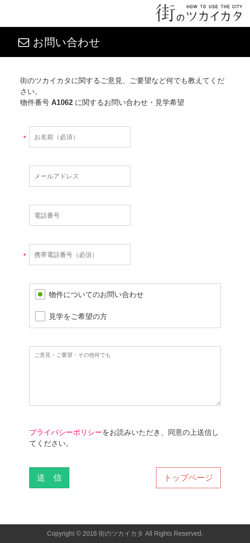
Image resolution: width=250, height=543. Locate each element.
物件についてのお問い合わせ (96, 294)
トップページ (188, 477)
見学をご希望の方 (78, 316)
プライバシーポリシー (65, 432)
